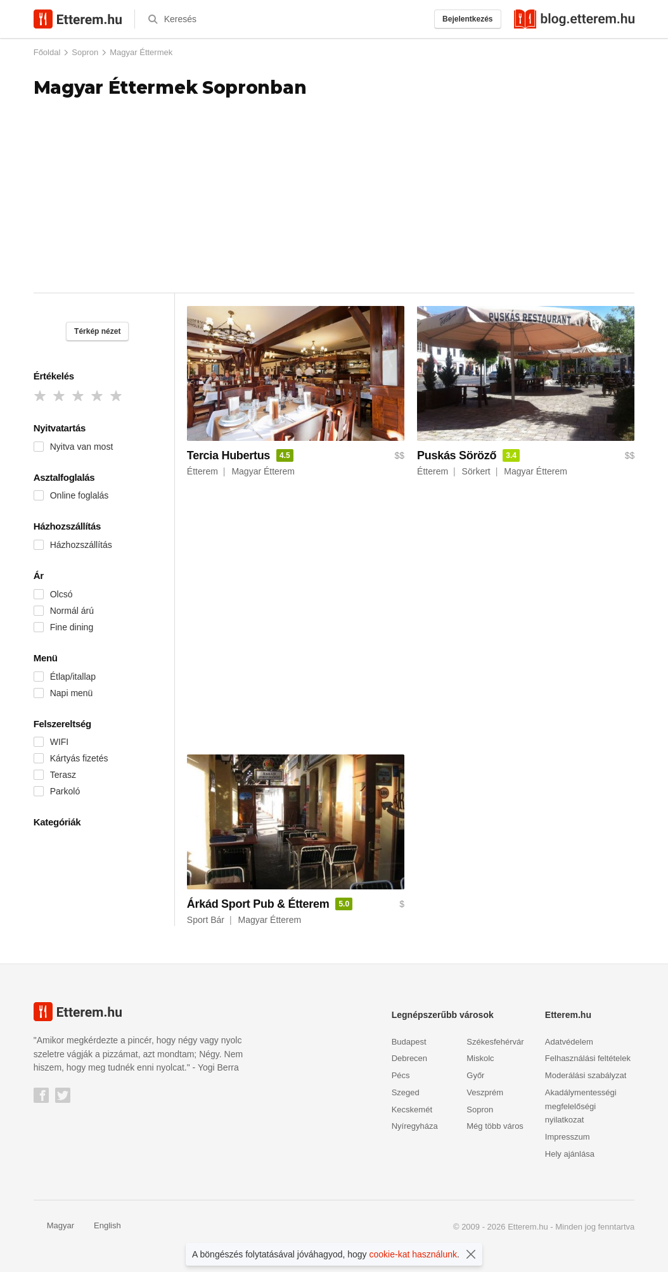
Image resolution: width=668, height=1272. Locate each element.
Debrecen (409, 1058)
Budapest (409, 1041)
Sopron (85, 52)
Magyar (54, 1225)
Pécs (401, 1075)
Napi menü (71, 693)
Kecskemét (412, 1109)
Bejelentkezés (467, 19)
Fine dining (72, 627)
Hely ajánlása (569, 1154)
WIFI (59, 742)
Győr (475, 1075)
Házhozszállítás (81, 545)
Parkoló (65, 791)
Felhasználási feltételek (588, 1058)
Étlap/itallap (73, 676)
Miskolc (480, 1058)
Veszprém (484, 1092)
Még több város (494, 1126)
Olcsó (61, 594)
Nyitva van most (81, 447)
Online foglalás (79, 495)
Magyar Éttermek (141, 52)
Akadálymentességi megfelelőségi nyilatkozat (581, 1106)
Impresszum (567, 1137)
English (100, 1225)
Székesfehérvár (494, 1041)
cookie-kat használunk (413, 1254)
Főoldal (47, 52)
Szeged (406, 1092)
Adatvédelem (569, 1041)
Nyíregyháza (415, 1126)
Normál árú (72, 611)
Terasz (63, 775)
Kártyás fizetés (79, 758)
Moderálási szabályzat (586, 1075)
